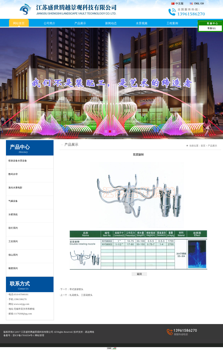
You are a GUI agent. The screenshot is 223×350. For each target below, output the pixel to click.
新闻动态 (111, 23)
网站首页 (19, 23)
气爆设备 (13, 201)
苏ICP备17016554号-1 (23, 335)
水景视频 (141, 23)
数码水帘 (13, 174)
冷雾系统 (13, 214)
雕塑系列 (13, 268)
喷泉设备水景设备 (17, 160)
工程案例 (172, 23)
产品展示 (80, 23)
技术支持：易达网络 (84, 332)
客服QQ (211, 28)
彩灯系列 (13, 228)
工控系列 (13, 241)
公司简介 (49, 23)
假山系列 (13, 255)
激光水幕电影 (15, 187)
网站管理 (39, 335)
